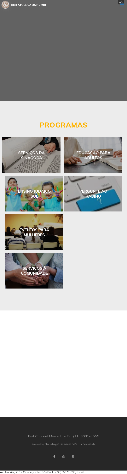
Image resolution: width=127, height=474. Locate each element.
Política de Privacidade (83, 444)
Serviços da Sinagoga (31, 155)
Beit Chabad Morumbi (28, 5)
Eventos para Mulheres (34, 232)
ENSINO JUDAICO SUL (34, 194)
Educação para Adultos (93, 155)
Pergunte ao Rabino (93, 194)
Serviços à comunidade (34, 271)
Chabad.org (51, 444)
